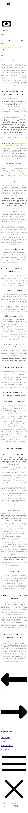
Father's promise (18, 562)
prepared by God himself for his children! (17, 176)
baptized (20, 479)
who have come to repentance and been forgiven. (16, 539)
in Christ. (16, 232)
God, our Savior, (16, 336)
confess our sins (20, 489)
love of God (6, 232)
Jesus (16, 47)
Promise (20, 47)
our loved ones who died (15, 261)
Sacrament (5, 737)
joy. (23, 257)
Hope (12, 47)
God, (13, 152)
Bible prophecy (7, 746)
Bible (6, 47)
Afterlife (3, 47)
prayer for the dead (19, 611)
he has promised (11, 357)
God (9, 47)
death (20, 226)
